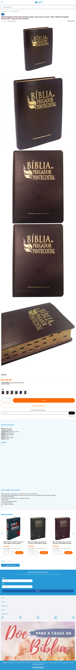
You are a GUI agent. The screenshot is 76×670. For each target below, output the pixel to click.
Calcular (71, 413)
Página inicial (5, 11)
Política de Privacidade (38, 664)
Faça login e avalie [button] (10, 565)
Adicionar (19, 552)
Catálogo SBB (16, 11)
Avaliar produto (11, 21)
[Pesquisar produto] (73, 8)
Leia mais (3, 374)
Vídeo (3, 442)
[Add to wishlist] (38, 406)
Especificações (7, 425)
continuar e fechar (38, 667)
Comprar (44, 400)
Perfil (10, 11)
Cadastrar (38, 591)
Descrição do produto (11, 490)
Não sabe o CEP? (71, 415)
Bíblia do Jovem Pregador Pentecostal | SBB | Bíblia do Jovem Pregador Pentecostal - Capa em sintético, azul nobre (13, 542)
